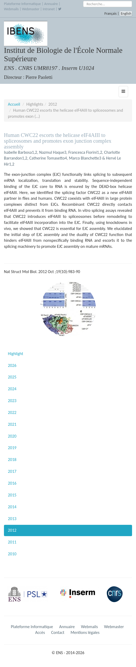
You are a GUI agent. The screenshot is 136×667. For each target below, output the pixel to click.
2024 (12, 388)
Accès (40, 632)
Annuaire (51, 4)
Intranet (49, 9)
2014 (12, 506)
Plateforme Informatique (22, 4)
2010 (12, 553)
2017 (12, 471)
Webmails (11, 9)
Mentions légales (84, 632)
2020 (12, 436)
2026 (12, 365)
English (126, 13)
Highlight (15, 353)
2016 (12, 483)
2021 (12, 424)
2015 (12, 494)
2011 (12, 542)
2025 (12, 376)
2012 (12, 530)
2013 (12, 518)
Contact (57, 632)
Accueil (14, 104)
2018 (12, 459)
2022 (12, 412)
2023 (12, 400)
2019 (12, 447)
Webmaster (30, 9)
